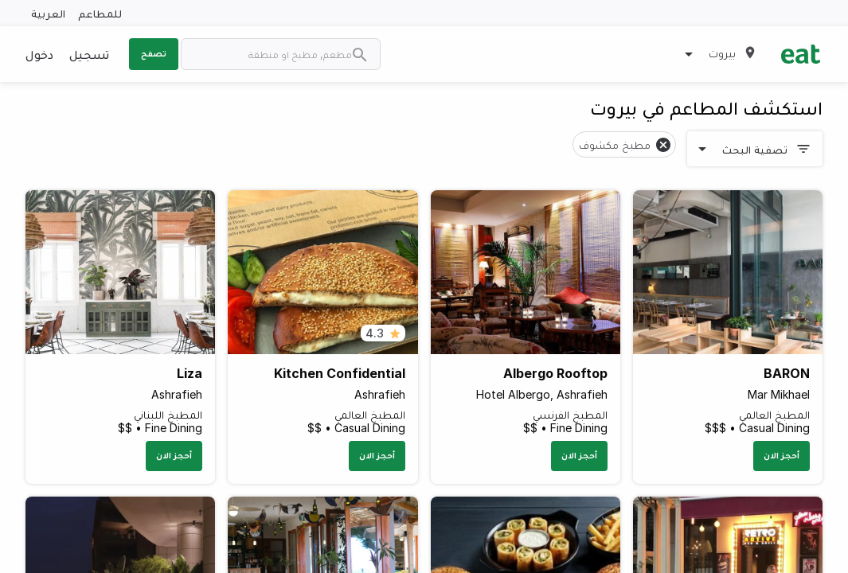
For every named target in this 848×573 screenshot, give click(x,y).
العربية (48, 13)
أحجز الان (781, 455)
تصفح (153, 53)
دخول (39, 54)
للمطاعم (100, 13)
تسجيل (89, 54)
